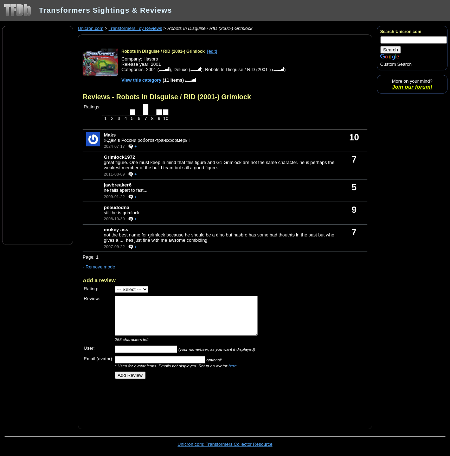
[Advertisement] (37, 134)
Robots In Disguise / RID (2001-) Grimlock (163, 51)
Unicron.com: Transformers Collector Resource (225, 444)
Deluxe (180, 69)
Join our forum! (412, 87)
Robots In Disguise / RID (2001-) (238, 69)
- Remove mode (99, 267)
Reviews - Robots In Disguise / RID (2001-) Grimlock (167, 97)
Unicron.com (90, 28)
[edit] (212, 51)
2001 (151, 69)
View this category (141, 80)
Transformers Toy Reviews (135, 28)
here (233, 365)
